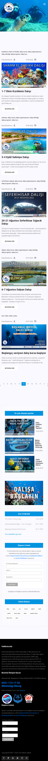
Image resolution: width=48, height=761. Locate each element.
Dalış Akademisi (7, 60)
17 (40, 384)
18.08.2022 (29, 125)
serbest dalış (34, 613)
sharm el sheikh (14, 52)
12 (19, 384)
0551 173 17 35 (11, 682)
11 (15, 384)
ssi (20, 609)
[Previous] (4, 383)
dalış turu (24, 54)
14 (28, 384)
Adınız (8, 570)
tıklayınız (22, 690)
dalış (21, 52)
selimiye (4, 117)
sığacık (11, 181)
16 (36, 384)
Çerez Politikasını (21, 558)
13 (23, 384)
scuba (15, 316)
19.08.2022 (29, 60)
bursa (25, 52)
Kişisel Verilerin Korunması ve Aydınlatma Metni (26, 556)
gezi (17, 618)
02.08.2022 (29, 189)
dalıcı (7, 316)
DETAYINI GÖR (9, 109)
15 (32, 384)
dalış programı (15, 54)
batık (39, 609)
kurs (3, 316)
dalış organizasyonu (34, 52)
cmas (26, 609)
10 (11, 384)
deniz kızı (9, 618)
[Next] (44, 383)
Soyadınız (9, 577)
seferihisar (5, 181)
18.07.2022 (29, 258)
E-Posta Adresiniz (12, 563)
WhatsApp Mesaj (11, 686)
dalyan (4, 250)
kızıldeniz (5, 52)
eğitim (33, 609)
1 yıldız (8, 613)
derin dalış (17, 613)
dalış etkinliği (6, 54)
